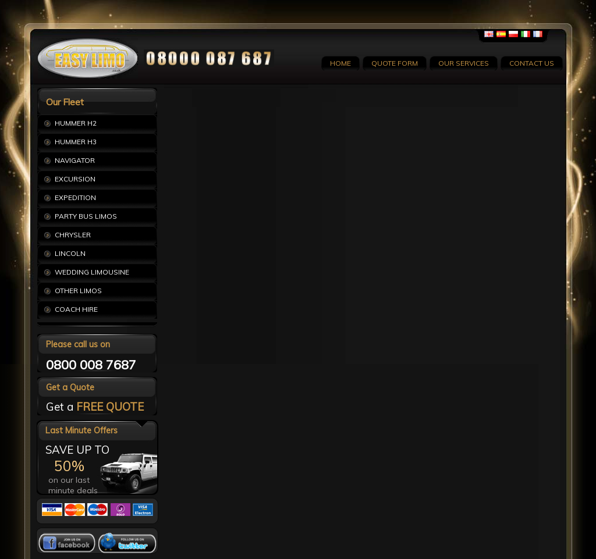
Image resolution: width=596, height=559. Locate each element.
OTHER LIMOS (78, 290)
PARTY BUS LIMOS (86, 216)
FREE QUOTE (110, 407)
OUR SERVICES (463, 63)
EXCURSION (75, 179)
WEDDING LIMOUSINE (92, 272)
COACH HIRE (76, 309)
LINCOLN (70, 253)
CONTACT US (531, 63)
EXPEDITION (75, 197)
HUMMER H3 (76, 141)
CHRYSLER (73, 234)
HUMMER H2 (76, 123)
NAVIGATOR (75, 160)
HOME (340, 63)
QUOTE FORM (394, 63)
